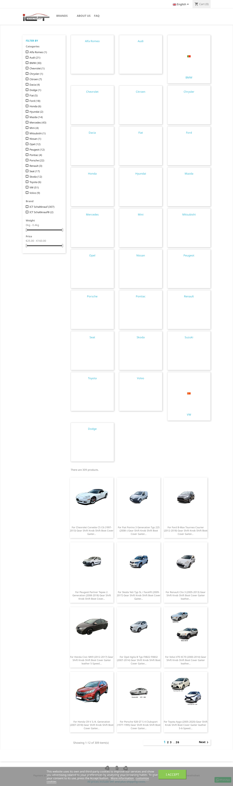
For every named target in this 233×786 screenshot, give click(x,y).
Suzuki (189, 337)
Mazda (36, 117)
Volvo (35, 193)
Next (204, 742)
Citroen (36, 79)
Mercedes (38, 122)
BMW (35, 63)
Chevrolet (37, 68)
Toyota (35, 182)
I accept (172, 774)
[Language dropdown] (181, 5)
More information (122, 778)
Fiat (34, 95)
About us (84, 16)
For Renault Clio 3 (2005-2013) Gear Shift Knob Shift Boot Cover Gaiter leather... (186, 595)
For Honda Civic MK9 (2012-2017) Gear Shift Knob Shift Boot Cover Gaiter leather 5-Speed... (91, 660)
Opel (35, 144)
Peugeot (37, 149)
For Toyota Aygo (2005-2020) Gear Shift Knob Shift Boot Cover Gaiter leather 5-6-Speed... (185, 725)
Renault (36, 165)
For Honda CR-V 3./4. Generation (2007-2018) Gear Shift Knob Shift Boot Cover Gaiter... (91, 725)
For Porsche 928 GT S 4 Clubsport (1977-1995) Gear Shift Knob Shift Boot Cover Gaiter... (138, 725)
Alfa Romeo (38, 52)
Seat (35, 171)
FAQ (97, 16)
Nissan (35, 138)
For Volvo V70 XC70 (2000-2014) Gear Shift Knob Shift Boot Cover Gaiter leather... (185, 660)
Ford (35, 100)
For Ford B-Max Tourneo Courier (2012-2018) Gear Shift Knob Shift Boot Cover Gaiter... (185, 531)
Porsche (37, 160)
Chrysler (36, 73)
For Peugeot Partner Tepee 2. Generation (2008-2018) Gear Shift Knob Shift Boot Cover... (91, 595)
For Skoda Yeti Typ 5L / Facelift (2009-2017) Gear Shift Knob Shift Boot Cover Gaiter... (138, 595)
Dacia (35, 84)
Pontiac (36, 155)
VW (34, 187)
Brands (62, 16)
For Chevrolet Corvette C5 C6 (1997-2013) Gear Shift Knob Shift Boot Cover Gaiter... (91, 531)
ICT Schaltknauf (42, 206)
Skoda (36, 176)
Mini (34, 128)
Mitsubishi (38, 133)
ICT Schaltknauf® (41, 212)
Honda (35, 106)
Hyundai (36, 111)
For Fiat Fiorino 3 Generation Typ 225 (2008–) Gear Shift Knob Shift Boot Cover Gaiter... (139, 531)
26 (177, 742)
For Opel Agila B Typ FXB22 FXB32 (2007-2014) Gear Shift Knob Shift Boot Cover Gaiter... (138, 660)
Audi (35, 57)
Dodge (35, 90)
